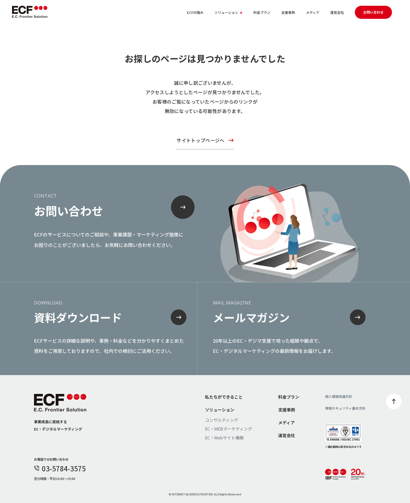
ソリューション (219, 409)
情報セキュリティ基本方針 (345, 408)
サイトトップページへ (200, 140)
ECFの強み (195, 12)
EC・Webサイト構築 (224, 437)
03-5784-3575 (60, 468)
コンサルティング (221, 420)
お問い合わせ (373, 12)
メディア (312, 12)
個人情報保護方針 (338, 396)
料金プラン (261, 12)
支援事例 (288, 12)
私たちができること (224, 397)
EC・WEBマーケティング (228, 429)
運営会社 (337, 12)
